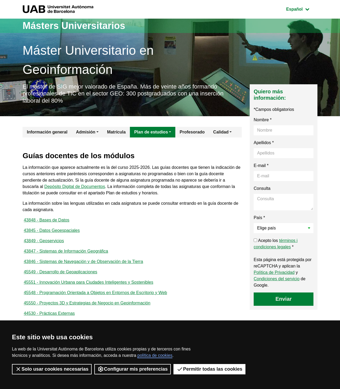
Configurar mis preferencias (132, 369)
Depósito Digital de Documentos (74, 186)
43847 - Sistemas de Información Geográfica (66, 251)
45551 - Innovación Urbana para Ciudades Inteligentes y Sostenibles (88, 282)
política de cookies (154, 355)
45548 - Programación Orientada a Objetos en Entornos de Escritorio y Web (95, 292)
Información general (47, 132)
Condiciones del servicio (277, 279)
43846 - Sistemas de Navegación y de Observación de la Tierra (83, 261)
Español (301, 8)
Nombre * (263, 120)
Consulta (262, 188)
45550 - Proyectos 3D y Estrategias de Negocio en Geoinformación (87, 303)
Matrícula (116, 132)
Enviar (283, 299)
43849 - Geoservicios (44, 241)
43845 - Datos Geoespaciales (52, 230)
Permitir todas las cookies (209, 369)
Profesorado (192, 132)
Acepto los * (276, 243)
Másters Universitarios (74, 25)
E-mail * (261, 165)
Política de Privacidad (274, 272)
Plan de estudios (151, 132)
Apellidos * (264, 142)
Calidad (221, 132)
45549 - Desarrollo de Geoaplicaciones (60, 272)
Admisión (85, 132)
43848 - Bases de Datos (46, 220)
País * (259, 217)
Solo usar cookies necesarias (51, 369)
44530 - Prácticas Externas (49, 313)
